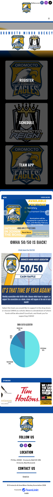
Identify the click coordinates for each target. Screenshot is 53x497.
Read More (26, 232)
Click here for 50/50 (26, 250)
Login (26, 493)
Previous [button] (5, 213)
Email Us (26, 476)
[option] (26, 218)
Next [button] (48, 213)
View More (45, 197)
